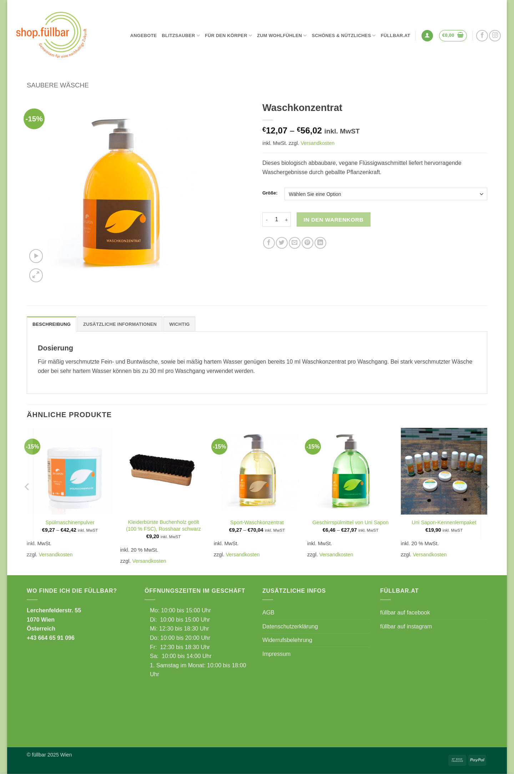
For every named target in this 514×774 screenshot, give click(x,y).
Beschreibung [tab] (51, 324)
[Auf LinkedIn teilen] (320, 243)
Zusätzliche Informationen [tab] (120, 324)
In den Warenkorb (334, 220)
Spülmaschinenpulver (70, 522)
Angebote (143, 35)
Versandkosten (317, 143)
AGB (268, 612)
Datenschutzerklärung (290, 626)
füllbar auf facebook (405, 612)
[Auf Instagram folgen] (495, 36)
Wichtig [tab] (179, 324)
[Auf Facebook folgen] (482, 36)
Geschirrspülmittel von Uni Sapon (350, 522)
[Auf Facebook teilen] (269, 243)
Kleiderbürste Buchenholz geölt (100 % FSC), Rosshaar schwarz (163, 525)
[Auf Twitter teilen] (282, 243)
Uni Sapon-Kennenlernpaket (444, 522)
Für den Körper (228, 35)
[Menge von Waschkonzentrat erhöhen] (286, 219)
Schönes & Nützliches (344, 35)
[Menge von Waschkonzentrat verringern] (266, 219)
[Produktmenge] (276, 219)
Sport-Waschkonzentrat (257, 522)
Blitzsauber (181, 35)
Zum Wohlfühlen (282, 35)
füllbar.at (395, 35)
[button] (427, 36)
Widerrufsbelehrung (287, 640)
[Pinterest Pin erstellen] (307, 243)
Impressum (276, 654)
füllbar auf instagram (406, 626)
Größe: (269, 193)
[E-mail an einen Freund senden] (295, 243)
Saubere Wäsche (58, 85)
